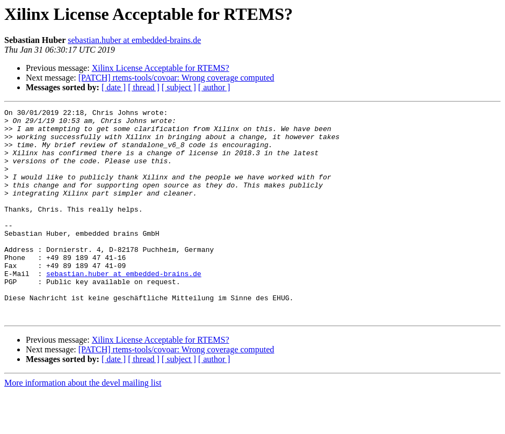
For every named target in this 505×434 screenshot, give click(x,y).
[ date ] (114, 87)
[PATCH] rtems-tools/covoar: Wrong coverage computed (176, 77)
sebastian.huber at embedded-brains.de (134, 40)
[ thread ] (144, 87)
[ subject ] (179, 87)
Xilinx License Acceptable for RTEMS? (160, 68)
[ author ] (214, 87)
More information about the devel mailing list (82, 424)
